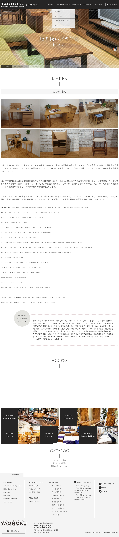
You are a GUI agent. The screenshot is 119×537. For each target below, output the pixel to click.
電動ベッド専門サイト (59, 505)
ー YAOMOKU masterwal (82, 488)
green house (7, 502)
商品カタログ (76, 5)
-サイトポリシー (6, 521)
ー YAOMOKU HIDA (81, 490)
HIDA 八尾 (55, 515)
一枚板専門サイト (58, 495)
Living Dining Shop (9, 489)
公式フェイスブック (106, 484)
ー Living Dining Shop (81, 486)
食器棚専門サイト (58, 502)
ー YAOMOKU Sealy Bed (82, 497)
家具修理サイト (57, 498)
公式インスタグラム (82, 482)
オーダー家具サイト (59, 508)
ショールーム (50, 5)
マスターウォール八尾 (59, 511)
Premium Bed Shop (10, 499)
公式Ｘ (102, 487)
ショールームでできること (12, 486)
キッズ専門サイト (58, 492)
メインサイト (56, 485)
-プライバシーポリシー (20, 521)
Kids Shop (6, 492)
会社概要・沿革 (34, 492)
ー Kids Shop (78, 493)
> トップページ (7, 66)
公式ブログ (104, 491)
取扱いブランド (34, 489)
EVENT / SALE (88, 5)
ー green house (79, 499)
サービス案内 (33, 486)
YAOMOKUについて (36, 482)
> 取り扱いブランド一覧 (20, 66)
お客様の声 (98, 5)
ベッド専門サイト (58, 489)
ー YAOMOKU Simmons (82, 495)
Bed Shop (6, 495)
